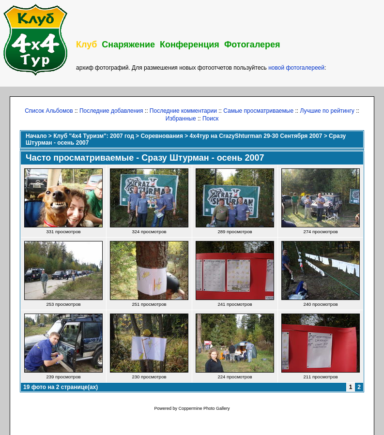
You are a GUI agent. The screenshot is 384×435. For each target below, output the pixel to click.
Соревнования (161, 136)
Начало (36, 136)
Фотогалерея (252, 44)
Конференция (189, 44)
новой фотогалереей (296, 67)
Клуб (86, 44)
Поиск (210, 118)
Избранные (181, 118)
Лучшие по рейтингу (327, 110)
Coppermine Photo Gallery (204, 408)
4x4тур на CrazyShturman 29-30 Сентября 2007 (256, 136)
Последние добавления (111, 110)
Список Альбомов (49, 110)
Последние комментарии (183, 110)
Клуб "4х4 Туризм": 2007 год (93, 136)
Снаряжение (128, 44)
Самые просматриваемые (258, 110)
